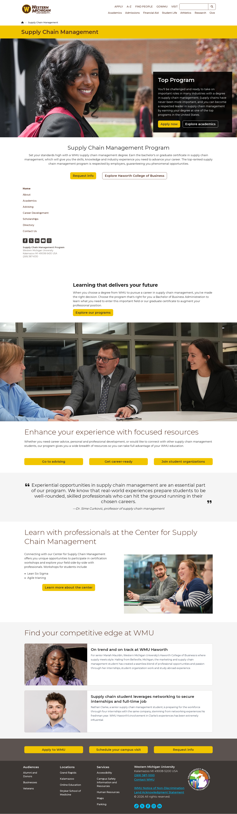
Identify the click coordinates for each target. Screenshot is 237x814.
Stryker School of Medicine (70, 793)
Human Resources (108, 792)
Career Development (36, 212)
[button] (212, 6)
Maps (100, 798)
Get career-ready (118, 461)
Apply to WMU (53, 750)
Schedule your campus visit (118, 750)
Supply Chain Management (59, 32)
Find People (144, 6)
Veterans (28, 788)
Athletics (185, 12)
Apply (119, 6)
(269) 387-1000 (144, 775)
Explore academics (200, 124)
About (27, 194)
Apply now (169, 124)
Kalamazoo (67, 778)
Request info (83, 176)
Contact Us (30, 231)
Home (27, 188)
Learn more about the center (69, 587)
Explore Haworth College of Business (134, 176)
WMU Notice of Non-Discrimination (159, 788)
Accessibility (104, 772)
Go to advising (53, 461)
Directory (28, 225)
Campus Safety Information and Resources (107, 782)
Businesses (30, 782)
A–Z (129, 6)
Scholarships (30, 219)
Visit (174, 6)
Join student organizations (183, 461)
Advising (28, 206)
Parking (101, 804)
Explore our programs (93, 312)
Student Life (169, 12)
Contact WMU (144, 779)
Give (212, 12)
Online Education (70, 784)
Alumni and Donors (30, 774)
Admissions (132, 12)
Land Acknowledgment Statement (159, 792)
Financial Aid (151, 12)
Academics (115, 12)
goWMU (162, 6)
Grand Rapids (68, 772)
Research (200, 12)
